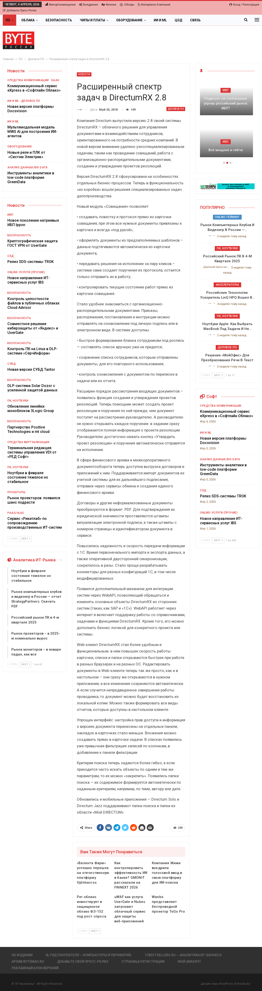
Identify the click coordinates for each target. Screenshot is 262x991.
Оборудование (129, 20)
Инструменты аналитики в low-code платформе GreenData (30, 177)
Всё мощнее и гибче (227, 150)
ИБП (10, 214)
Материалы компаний (154, 4)
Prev (82, 931)
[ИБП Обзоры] (227, 186)
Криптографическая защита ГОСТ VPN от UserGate (32, 243)
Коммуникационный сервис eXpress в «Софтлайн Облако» (34, 88)
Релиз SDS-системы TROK (30, 261)
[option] (227, 120)
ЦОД (178, 20)
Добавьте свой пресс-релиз (82, 961)
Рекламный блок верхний (35, 968)
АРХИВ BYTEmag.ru (28, 961)
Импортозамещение (60, 4)
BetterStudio (242, 983)
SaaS (55, 80)
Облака (27, 20)
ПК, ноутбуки (17, 400)
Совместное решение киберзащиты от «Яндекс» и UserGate (32, 328)
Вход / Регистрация (244, 4)
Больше (216, 20)
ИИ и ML (160, 20)
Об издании (22, 955)
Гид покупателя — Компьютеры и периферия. (89, 955)
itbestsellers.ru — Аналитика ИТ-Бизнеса (183, 955)
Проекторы (16, 492)
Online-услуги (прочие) (26, 272)
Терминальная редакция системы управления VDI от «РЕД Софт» (31, 452)
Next (95, 931)
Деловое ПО (176, 109)
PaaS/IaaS (15, 513)
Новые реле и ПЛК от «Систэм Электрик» (26, 154)
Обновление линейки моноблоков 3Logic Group (30, 408)
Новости (84, 74)
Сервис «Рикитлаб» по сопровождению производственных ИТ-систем (34, 523)
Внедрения (88, 4)
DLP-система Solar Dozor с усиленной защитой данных (32, 388)
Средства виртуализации (28, 442)
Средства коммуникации (28, 80)
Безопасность (59, 20)
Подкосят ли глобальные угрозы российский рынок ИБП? (227, 103)
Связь (195, 20)
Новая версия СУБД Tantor (31, 369)
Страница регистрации (143, 961)
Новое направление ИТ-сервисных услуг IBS (28, 280)
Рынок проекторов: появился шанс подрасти (33, 500)
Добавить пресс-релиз (20, 10)
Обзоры (127, 4)
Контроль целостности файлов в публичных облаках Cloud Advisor (33, 303)
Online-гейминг (227, 217)
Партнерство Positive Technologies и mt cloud (28, 429)
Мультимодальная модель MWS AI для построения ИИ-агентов (32, 131)
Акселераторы (227, 284)
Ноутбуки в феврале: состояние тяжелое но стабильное (27, 477)
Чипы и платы (92, 20)
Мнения (108, 4)
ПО (8, 20)
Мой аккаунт (189, 961)
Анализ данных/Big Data (27, 167)
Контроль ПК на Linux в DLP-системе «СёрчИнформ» (32, 351)
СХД (10, 256)
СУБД (11, 363)
